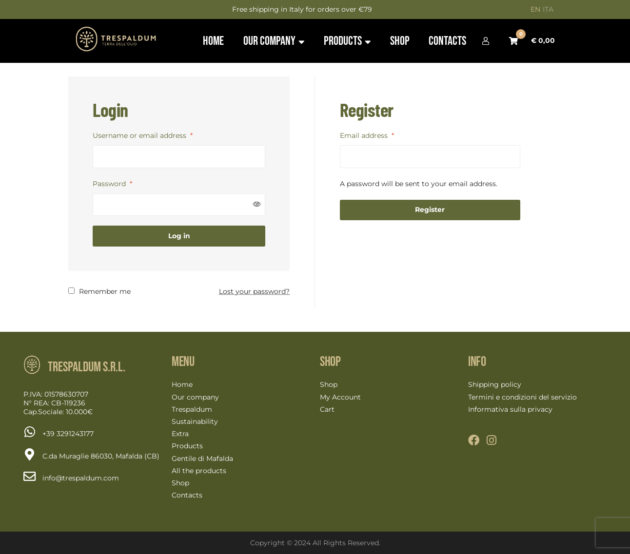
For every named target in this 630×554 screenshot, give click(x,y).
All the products (199, 470)
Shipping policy (494, 384)
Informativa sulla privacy (510, 409)
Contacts (187, 495)
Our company (195, 397)
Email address (367, 135)
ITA (548, 9)
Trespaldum (192, 409)
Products (187, 445)
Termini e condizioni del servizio (522, 397)
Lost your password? (254, 291)
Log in (179, 235)
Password (112, 183)
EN (535, 9)
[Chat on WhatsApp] (68, 433)
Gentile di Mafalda (202, 458)
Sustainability (195, 421)
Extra (180, 433)
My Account (340, 397)
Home (182, 384)
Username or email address (143, 135)
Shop (180, 482)
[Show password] (257, 204)
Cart (327, 409)
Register (430, 209)
